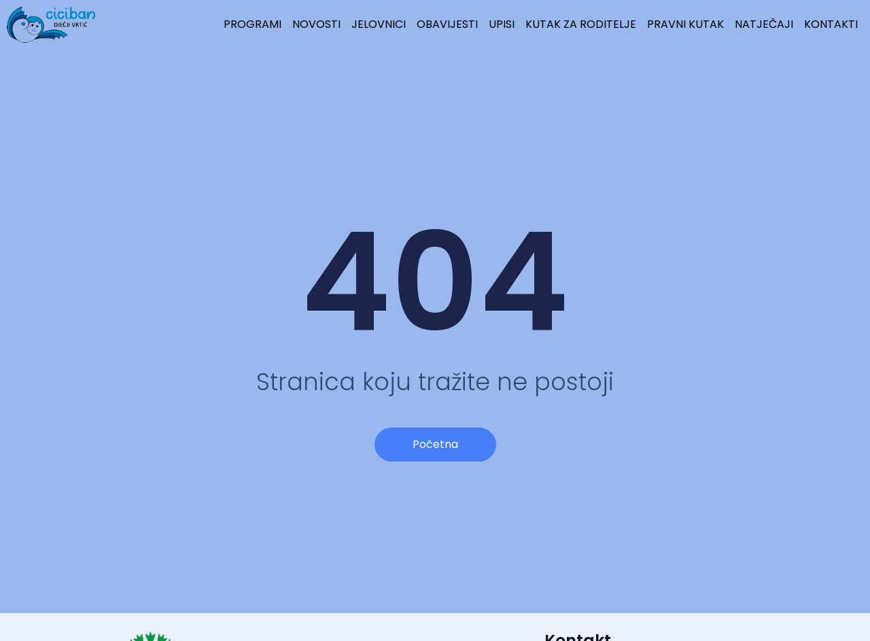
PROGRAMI (252, 24)
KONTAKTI (831, 24)
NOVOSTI (316, 24)
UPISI (502, 24)
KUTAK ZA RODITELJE (580, 24)
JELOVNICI (378, 24)
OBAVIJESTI (447, 24)
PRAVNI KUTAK (685, 24)
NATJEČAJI (764, 24)
